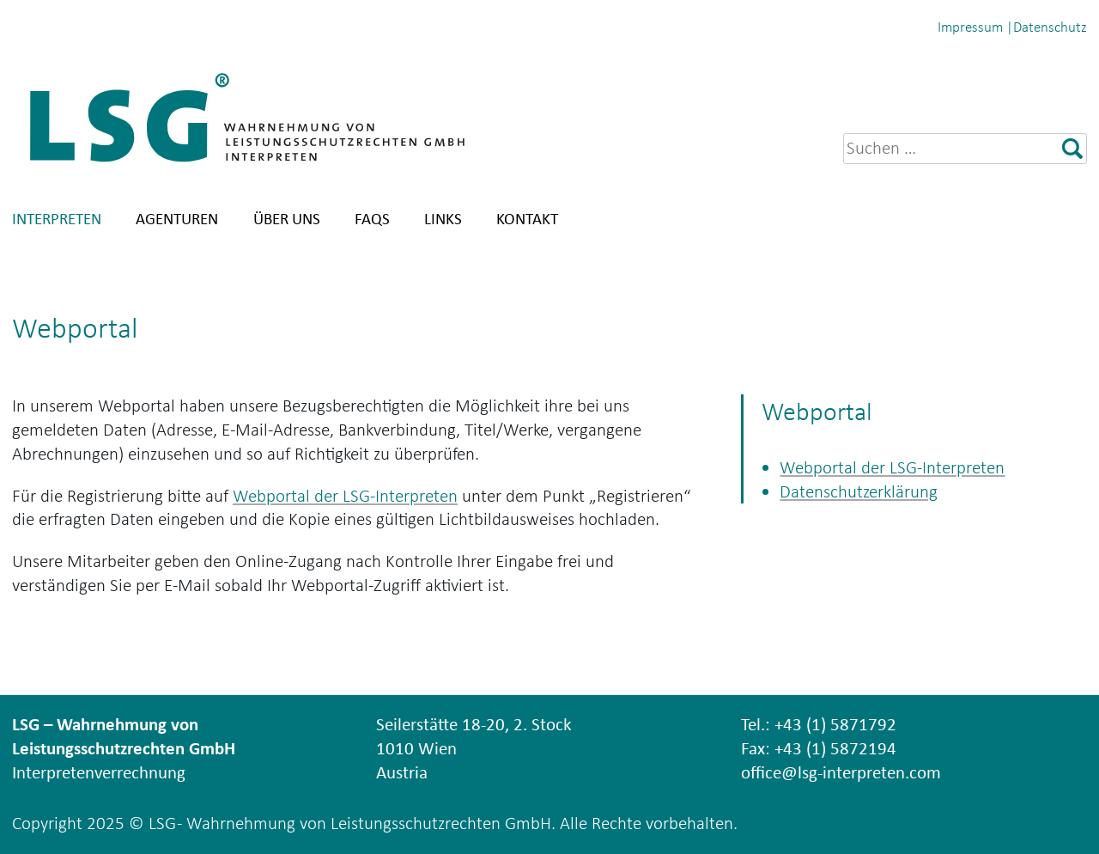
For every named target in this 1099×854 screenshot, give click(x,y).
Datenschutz (1050, 27)
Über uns (286, 219)
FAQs (372, 219)
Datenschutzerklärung (859, 491)
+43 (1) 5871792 (835, 724)
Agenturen (177, 219)
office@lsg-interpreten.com (841, 772)
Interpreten (56, 219)
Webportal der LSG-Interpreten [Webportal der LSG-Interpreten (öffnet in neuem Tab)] (345, 496)
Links (443, 219)
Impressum (970, 27)
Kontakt (527, 219)
